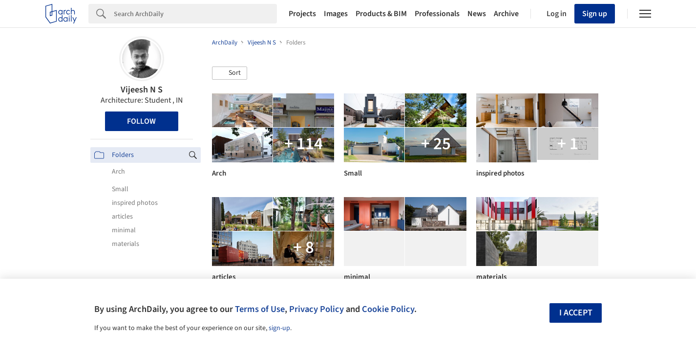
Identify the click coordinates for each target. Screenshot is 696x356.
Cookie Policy (388, 309)
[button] (229, 73)
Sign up (594, 13)
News (476, 14)
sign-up (279, 328)
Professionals (437, 14)
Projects (302, 14)
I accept (575, 313)
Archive (506, 14)
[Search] (195, 13)
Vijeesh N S (142, 90)
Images (336, 14)
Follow (141, 121)
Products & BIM (381, 14)
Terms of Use (260, 309)
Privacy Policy (316, 309)
